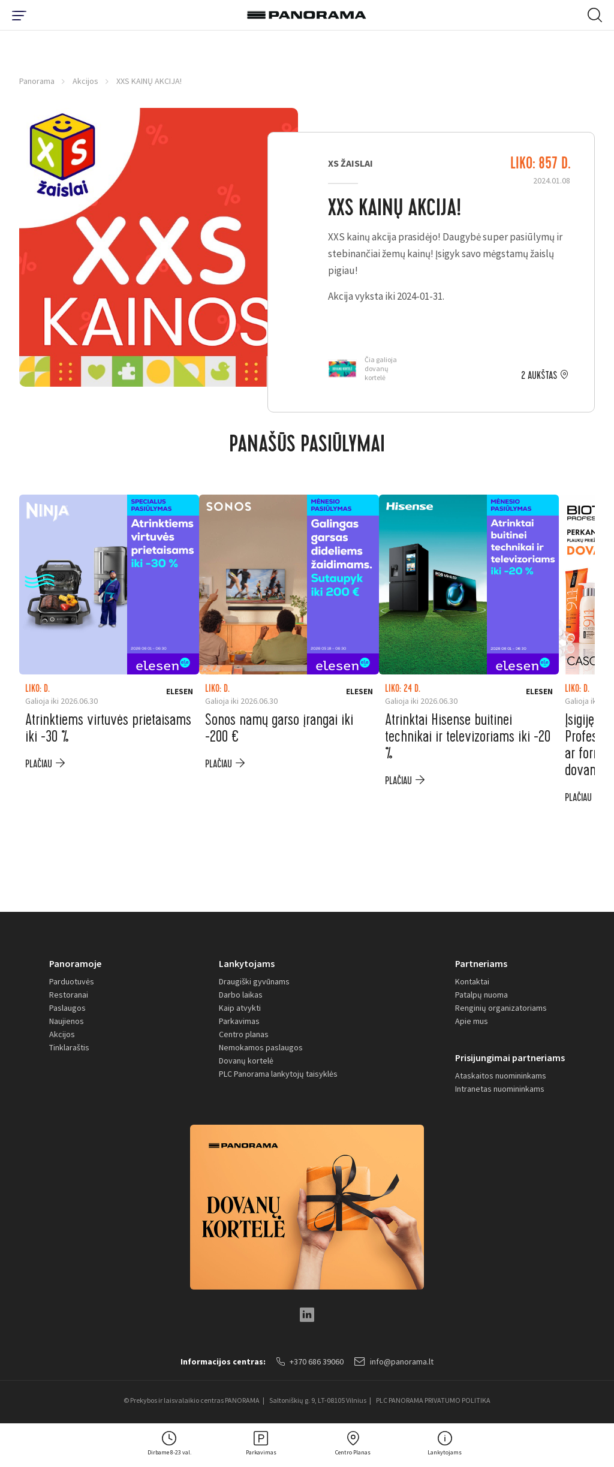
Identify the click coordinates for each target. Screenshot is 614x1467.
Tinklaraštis (69, 1047)
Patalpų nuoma (481, 994)
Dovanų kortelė (246, 1060)
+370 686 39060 (310, 1361)
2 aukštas (539, 375)
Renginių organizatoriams (501, 1007)
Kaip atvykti (240, 1007)
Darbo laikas (241, 994)
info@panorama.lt (394, 1361)
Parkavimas (239, 1021)
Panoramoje (75, 963)
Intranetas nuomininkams (499, 1088)
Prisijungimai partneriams (510, 1058)
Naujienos (66, 1021)
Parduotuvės (71, 981)
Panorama (37, 81)
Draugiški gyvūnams (254, 981)
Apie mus (471, 1021)
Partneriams (481, 963)
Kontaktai (472, 981)
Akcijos (85, 81)
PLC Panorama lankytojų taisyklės (278, 1073)
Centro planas (244, 1034)
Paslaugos (67, 1007)
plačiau (38, 764)
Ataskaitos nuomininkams (500, 1075)
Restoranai (68, 994)
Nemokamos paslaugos (261, 1047)
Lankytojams (247, 963)
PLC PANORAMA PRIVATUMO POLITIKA (433, 1400)
